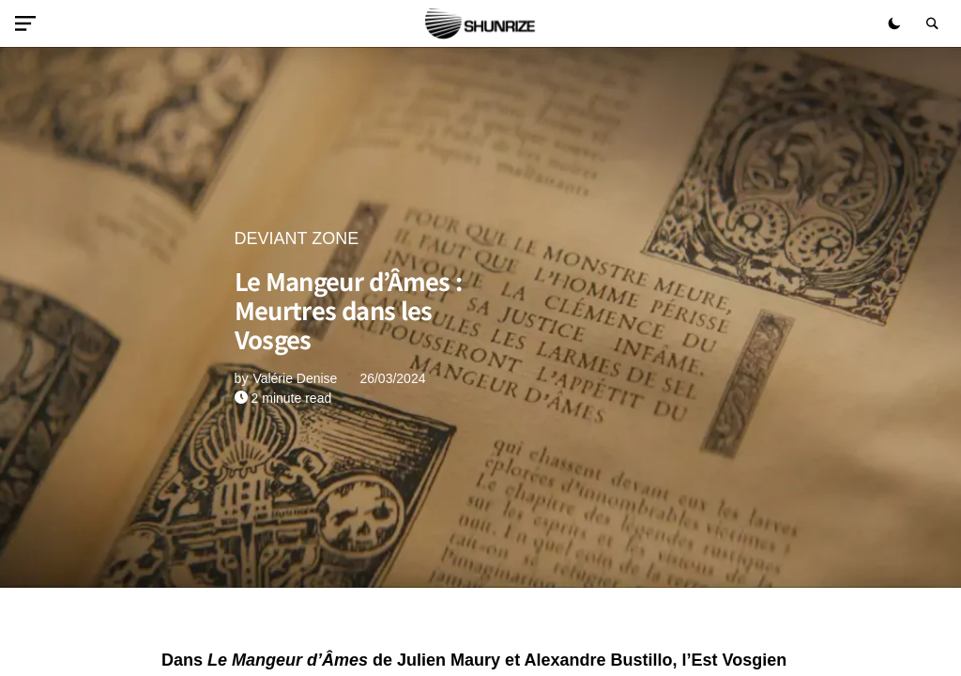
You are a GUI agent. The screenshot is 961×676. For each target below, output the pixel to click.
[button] (29, 23)
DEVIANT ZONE (297, 238)
